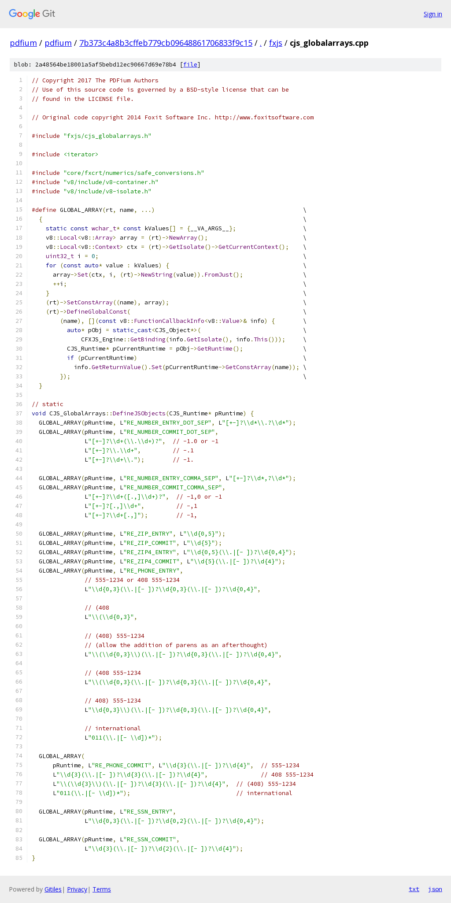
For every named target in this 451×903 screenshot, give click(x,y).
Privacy (77, 889)
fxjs (275, 42)
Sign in (433, 14)
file (190, 64)
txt (414, 889)
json (435, 889)
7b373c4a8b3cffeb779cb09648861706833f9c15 (165, 42)
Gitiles (53, 889)
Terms (101, 889)
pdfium (23, 42)
